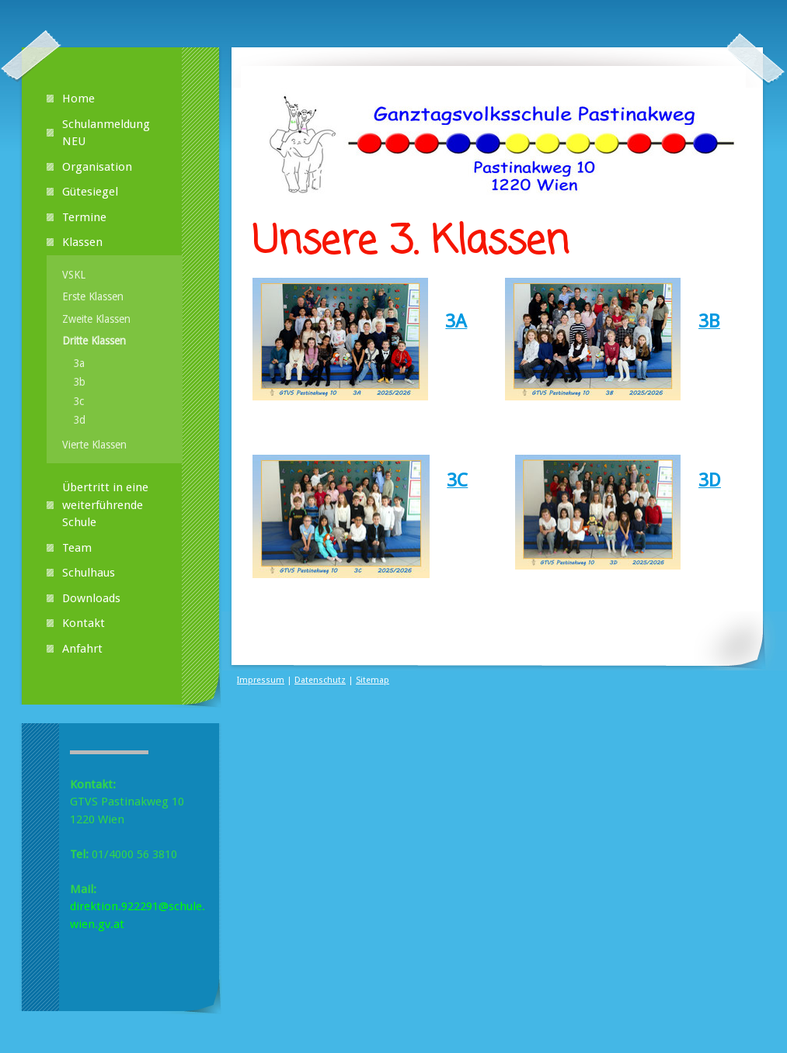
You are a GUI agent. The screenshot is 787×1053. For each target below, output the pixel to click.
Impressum (260, 680)
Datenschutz (320, 680)
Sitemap (372, 680)
